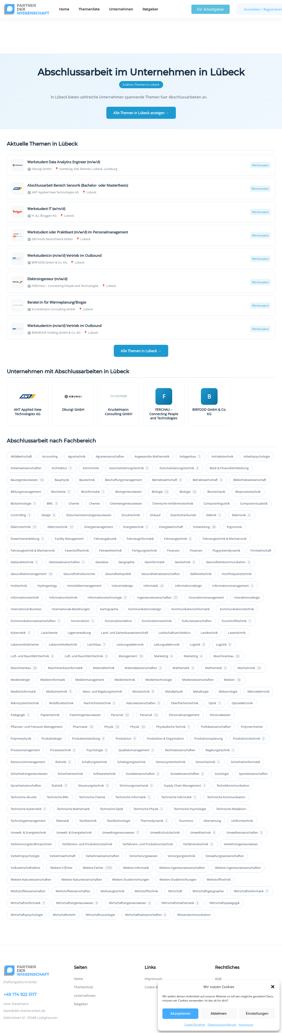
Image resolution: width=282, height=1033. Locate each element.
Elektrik (214, 480)
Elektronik (241, 480)
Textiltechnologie (118, 786)
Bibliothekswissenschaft (249, 445)
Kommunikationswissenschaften (36, 586)
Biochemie (61, 457)
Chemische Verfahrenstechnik (172, 469)
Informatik (154, 551)
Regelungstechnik (220, 715)
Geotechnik (185, 527)
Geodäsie (101, 527)
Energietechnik (136, 492)
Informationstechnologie (107, 562)
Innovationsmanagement (206, 563)
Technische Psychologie (190, 774)
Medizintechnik (59, 656)
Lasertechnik (237, 598)
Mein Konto (224, 952)
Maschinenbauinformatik (65, 633)
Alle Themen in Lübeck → (141, 316)
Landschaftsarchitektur (174, 598)
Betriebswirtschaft (167, 445)
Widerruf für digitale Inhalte (237, 969)
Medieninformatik (52, 645)
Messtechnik (143, 656)
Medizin (232, 645)
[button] (272, 986)
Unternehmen (121, 9)
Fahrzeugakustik (105, 504)
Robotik (63, 727)
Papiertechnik (50, 680)
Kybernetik (21, 598)
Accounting (50, 422)
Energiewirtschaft (171, 492)
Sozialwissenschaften (143, 739)
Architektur (62, 433)
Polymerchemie (252, 692)
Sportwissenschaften (253, 739)
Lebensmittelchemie (25, 610)
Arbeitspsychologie (257, 422)
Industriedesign (122, 551)
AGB (218, 944)
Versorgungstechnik (181, 821)
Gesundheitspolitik (118, 539)
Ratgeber (150, 9)
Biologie (160, 457)
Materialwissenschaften (143, 633)
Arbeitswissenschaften (26, 433)
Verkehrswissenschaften (102, 821)
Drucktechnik (131, 480)
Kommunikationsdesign (144, 574)
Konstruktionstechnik (157, 586)
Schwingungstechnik (131, 727)
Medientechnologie (158, 645)
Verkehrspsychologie (25, 821)
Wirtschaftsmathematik (181, 868)
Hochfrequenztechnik (237, 539)
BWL (52, 468)
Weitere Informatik (136, 833)
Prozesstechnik (63, 715)
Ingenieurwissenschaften (157, 562)
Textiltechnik (88, 786)
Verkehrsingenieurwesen (241, 809)
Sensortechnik (208, 727)
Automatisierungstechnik (129, 433)
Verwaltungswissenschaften (225, 821)
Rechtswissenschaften (180, 715)
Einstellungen (257, 1013)
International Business (26, 574)
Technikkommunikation (233, 751)
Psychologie (97, 715)
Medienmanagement (89, 645)
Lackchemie (49, 598)
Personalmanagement (184, 680)
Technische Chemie (92, 762)
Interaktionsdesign (247, 563)
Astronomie (91, 433)
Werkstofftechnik (219, 845)
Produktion (126, 703)
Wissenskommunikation (194, 880)
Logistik (198, 609)
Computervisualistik (254, 469)
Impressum (246, 1025)
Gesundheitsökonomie (79, 539)
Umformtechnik (242, 786)
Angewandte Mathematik (151, 422)
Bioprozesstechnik (248, 457)
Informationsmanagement (233, 551)
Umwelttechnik (203, 797)
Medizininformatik (23, 657)
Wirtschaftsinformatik (251, 856)
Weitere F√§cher (61, 833)
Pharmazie (83, 692)
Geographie (126, 527)
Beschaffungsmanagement (123, 445)
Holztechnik (19, 551)
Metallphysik (174, 657)
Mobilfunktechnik (61, 668)
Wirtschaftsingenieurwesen (77, 868)
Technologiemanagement (28, 786)
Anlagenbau (190, 421)
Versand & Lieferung (231, 961)
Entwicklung (205, 492)
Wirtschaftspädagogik (225, 868)
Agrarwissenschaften (110, 422)
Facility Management (69, 504)
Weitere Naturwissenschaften (31, 845)
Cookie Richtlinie (194, 1025)
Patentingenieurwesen (85, 680)
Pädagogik (20, 680)
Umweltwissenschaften (244, 797)
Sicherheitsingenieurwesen (29, 739)
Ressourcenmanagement (28, 727)
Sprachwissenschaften (26, 751)
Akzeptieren (180, 1013)
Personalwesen (220, 680)
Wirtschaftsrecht (64, 880)
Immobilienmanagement (84, 551)
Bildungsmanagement (26, 457)
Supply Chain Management (185, 750)
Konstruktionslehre (118, 586)
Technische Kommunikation (226, 762)
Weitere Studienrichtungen (130, 845)
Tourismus (186, 786)
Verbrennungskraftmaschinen (31, 809)
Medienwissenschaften (198, 645)
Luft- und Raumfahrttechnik (32, 621)
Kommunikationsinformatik (190, 574)
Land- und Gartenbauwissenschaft (124, 598)
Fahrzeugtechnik (178, 504)
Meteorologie (228, 657)
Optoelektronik (242, 668)
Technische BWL (58, 762)
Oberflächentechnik (184, 668)
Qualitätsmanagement (136, 715)
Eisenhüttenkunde (183, 480)
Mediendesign (20, 645)
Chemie (74, 469)
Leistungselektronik (130, 610)
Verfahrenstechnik (198, 809)
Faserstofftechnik (77, 516)
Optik (215, 668)
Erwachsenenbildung (28, 504)
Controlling (21, 480)
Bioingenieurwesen (128, 457)
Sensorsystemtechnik (170, 727)
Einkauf (155, 480)
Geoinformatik (155, 527)
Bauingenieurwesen (27, 445)
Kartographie (109, 574)
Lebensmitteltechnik (63, 610)
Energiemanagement (98, 492)
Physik (112, 692)
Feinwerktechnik (110, 516)
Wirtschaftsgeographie (208, 856)
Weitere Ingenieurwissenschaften (182, 833)
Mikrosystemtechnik (25, 668)
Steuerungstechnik (93, 750)
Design (48, 480)
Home (64, 9)
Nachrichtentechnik (100, 668)
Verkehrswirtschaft (63, 821)
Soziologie (222, 739)
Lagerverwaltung (79, 598)
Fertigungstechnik (144, 516)
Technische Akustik (24, 762)
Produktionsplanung (208, 704)
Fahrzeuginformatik (140, 504)
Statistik (59, 750)
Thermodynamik (154, 786)
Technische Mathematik (73, 774)
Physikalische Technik (173, 692)
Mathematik (184, 633)
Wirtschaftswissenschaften (146, 880)
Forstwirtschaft (260, 516)
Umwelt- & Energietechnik (28, 798)
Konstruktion (83, 586)
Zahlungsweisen (227, 978)
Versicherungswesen (143, 821)
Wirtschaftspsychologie (27, 880)
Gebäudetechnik (25, 527)
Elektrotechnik (24, 492)
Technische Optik (111, 774)
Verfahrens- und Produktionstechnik (87, 809)
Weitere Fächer (98, 833)
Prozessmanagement (25, 715)
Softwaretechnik (104, 739)
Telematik (62, 786)
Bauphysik (62, 445)
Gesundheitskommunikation (228, 527)
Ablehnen (219, 1013)
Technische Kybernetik (29, 774)
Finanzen (173, 516)
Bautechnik (87, 445)
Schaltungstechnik (94, 727)
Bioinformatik (93, 457)
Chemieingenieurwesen (126, 469)
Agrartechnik (77, 422)
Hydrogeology (47, 551)
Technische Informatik (133, 762)
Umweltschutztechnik (165, 798)
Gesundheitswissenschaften (160, 539)
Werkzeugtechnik (112, 856)
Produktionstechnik (249, 703)
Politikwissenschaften (216, 692)
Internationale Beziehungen (71, 574)
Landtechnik (209, 598)
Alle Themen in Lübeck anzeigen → (141, 78)
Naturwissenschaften (143, 668)
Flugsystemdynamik (226, 516)
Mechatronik (250, 633)
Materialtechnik (103, 633)
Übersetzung (212, 786)
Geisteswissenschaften (67, 527)
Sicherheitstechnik (70, 739)
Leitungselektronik (167, 610)
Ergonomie (234, 492)
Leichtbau (96, 609)
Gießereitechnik (201, 539)
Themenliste (89, 9)
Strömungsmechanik (137, 750)
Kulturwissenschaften (197, 586)
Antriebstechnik (222, 422)
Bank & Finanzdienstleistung (229, 433)
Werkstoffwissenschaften (28, 856)
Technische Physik (148, 774)
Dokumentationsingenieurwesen (88, 480)
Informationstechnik (25, 563)
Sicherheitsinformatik (245, 727)
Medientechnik (124, 645)
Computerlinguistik (216, 469)
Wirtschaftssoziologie (100, 880)
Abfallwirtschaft (21, 422)
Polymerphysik (21, 704)
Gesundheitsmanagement (32, 539)
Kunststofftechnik (237, 586)
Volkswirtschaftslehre (25, 833)
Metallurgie (201, 657)
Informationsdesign (188, 551)
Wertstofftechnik (146, 856)
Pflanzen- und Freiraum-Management (37, 692)
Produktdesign (51, 704)
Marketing (164, 621)
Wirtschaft (175, 856)
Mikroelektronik (258, 657)
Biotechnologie (24, 468)
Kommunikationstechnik (237, 574)
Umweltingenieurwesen (121, 797)
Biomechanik (216, 457)
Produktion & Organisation (165, 704)
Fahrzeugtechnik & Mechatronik (225, 504)
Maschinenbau (227, 621)
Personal (120, 680)
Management (131, 621)
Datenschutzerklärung (222, 1025)
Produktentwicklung (88, 703)
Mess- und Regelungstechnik (102, 657)
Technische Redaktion (231, 774)
